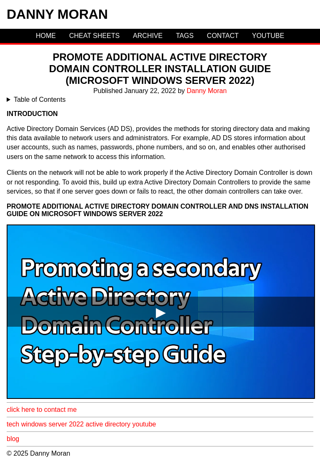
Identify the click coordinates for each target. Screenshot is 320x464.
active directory (107, 424)
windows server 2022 (52, 424)
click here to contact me (42, 409)
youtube (144, 424)
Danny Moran (57, 14)
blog (13, 438)
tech (13, 424)
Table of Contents (40, 99)
